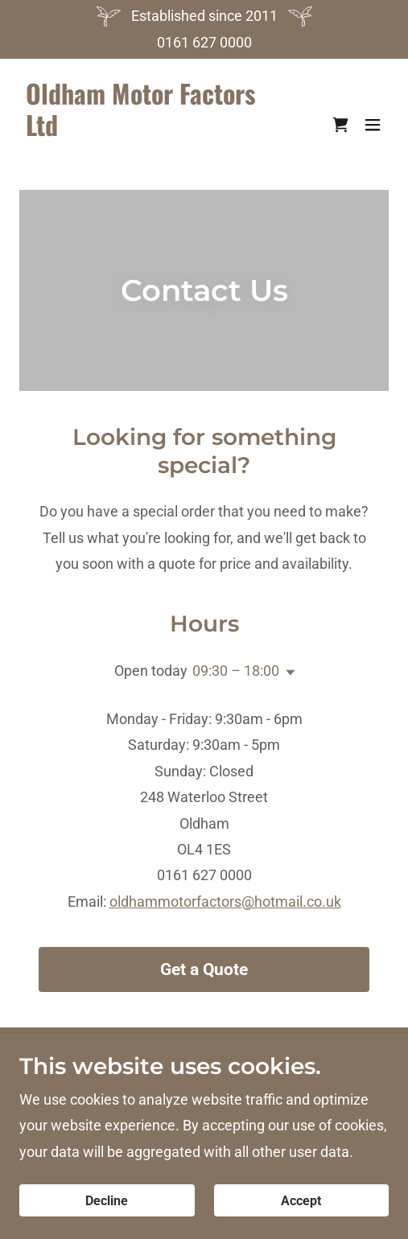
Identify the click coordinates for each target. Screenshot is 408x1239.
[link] (148, 161)
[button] (372, 125)
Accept (301, 1200)
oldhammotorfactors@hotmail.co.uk (225, 901)
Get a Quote (204, 969)
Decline (106, 1200)
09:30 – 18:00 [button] (235, 670)
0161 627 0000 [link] (204, 42)
